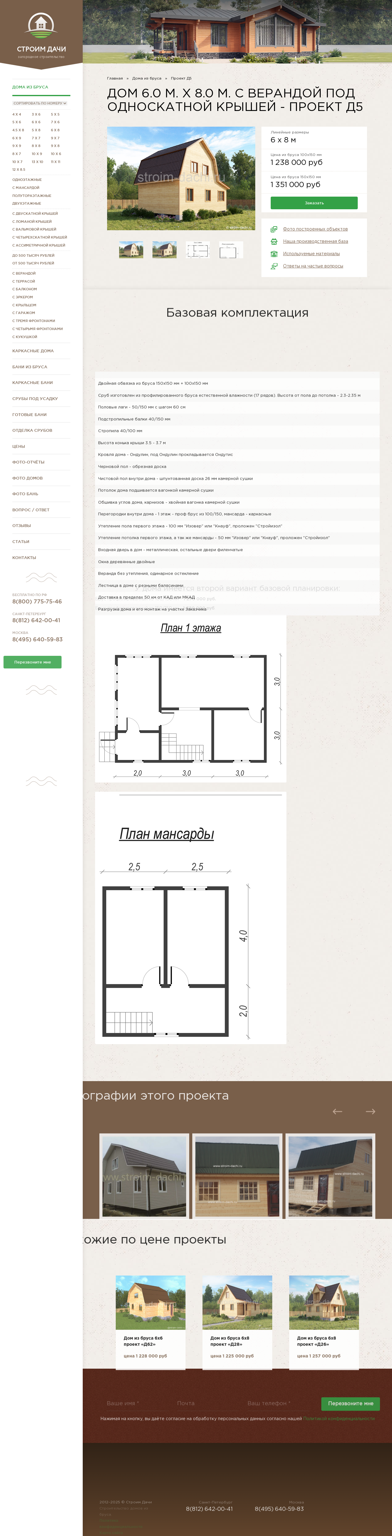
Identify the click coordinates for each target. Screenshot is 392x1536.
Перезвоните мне (350, 1415)
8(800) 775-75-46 (37, 617)
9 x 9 (16, 146)
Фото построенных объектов (315, 229)
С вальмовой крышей (34, 229)
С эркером (22, 297)
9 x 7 (55, 138)
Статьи (20, 541)
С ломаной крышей (32, 221)
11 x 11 (55, 162)
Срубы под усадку (35, 398)
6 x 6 (36, 122)
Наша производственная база (315, 241)
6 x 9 (16, 138)
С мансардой (25, 188)
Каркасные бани (32, 382)
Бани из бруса (29, 367)
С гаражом (23, 313)
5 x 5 (55, 114)
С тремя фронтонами (33, 321)
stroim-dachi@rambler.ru (351, 27)
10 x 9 (37, 154)
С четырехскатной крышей (39, 237)
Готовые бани (29, 414)
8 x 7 (16, 154)
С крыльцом (24, 305)
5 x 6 (16, 122)
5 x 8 (36, 130)
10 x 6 (56, 154)
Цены (18, 446)
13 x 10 (37, 162)
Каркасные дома (33, 351)
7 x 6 (55, 122)
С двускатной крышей (35, 213)
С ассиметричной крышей (38, 245)
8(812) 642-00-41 (36, 636)
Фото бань (25, 494)
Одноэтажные (27, 180)
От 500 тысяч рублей (33, 263)
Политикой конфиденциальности (339, 1424)
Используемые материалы (311, 254)
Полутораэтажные (31, 196)
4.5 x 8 (18, 130)
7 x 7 (36, 138)
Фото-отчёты (28, 462)
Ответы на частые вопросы (313, 266)
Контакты (24, 557)
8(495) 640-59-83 (37, 655)
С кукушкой (24, 337)
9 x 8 (55, 146)
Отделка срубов (32, 430)
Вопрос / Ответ (30, 510)
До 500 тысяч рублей (33, 255)
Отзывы (21, 525)
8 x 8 (36, 146)
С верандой (23, 273)
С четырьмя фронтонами (37, 329)
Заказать (314, 203)
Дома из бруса (30, 87)
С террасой (23, 281)
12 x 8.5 (18, 169)
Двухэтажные (26, 203)
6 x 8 (55, 130)
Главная (115, 78)
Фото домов (27, 478)
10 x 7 (17, 162)
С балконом (24, 289)
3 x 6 (36, 114)
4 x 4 (16, 114)
